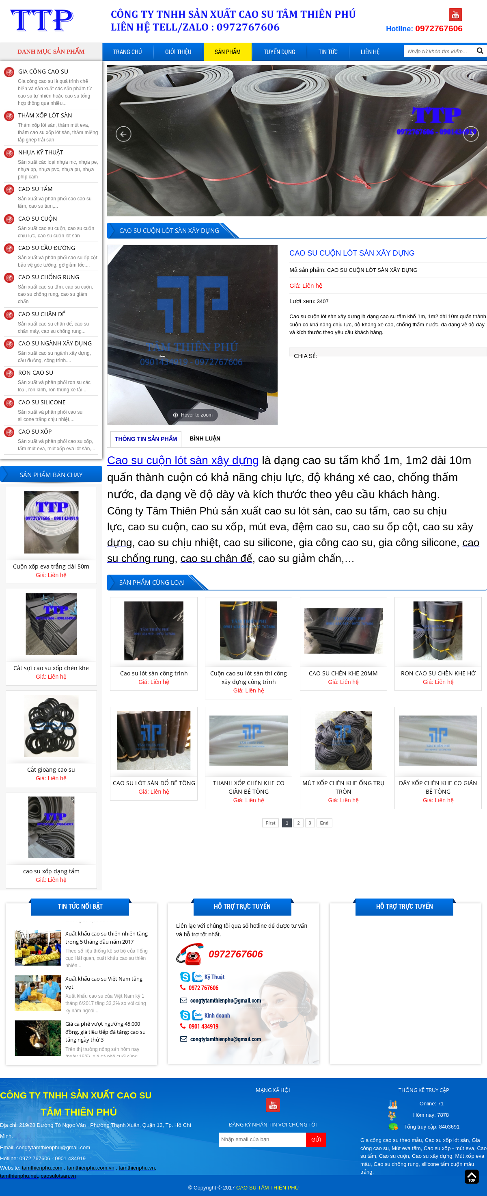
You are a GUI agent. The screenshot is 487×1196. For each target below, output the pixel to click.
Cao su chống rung (396, 1164)
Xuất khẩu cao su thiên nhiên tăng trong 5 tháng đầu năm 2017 (106, 946)
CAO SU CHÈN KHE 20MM (343, 673)
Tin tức (328, 52)
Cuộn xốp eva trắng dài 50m (51, 569)
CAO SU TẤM (35, 189)
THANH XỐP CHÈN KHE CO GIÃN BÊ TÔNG (248, 787)
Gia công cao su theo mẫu (391, 1140)
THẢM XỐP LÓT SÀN (45, 115)
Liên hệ (370, 52)
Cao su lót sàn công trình (154, 673)
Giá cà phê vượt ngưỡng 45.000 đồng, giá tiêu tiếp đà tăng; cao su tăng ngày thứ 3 (105, 1040)
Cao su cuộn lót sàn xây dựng (183, 460)
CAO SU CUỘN (37, 218)
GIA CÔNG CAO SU (43, 71)
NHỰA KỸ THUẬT (40, 152)
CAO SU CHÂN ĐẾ (41, 314)
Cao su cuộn (394, 1156)
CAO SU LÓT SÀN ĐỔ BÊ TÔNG (154, 783)
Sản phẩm (228, 52)
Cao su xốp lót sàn (447, 1140)
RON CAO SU (35, 372)
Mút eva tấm (406, 1148)
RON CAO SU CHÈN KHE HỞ (438, 673)
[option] (193, 335)
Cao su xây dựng (432, 1156)
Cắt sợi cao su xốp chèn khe (51, 670)
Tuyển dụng (279, 52)
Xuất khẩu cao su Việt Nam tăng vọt (103, 991)
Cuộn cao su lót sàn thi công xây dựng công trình (248, 677)
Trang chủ (127, 52)
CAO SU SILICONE (42, 402)
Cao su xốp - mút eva (449, 1148)
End (324, 822)
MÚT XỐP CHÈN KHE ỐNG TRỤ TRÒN (343, 787)
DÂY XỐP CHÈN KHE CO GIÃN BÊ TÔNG (438, 787)
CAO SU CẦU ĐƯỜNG (46, 248)
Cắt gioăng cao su (51, 772)
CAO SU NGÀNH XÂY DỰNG (55, 343)
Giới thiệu (178, 52)
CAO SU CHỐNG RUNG (48, 277)
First (271, 822)
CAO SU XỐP (35, 431)
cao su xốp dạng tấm (51, 874)
